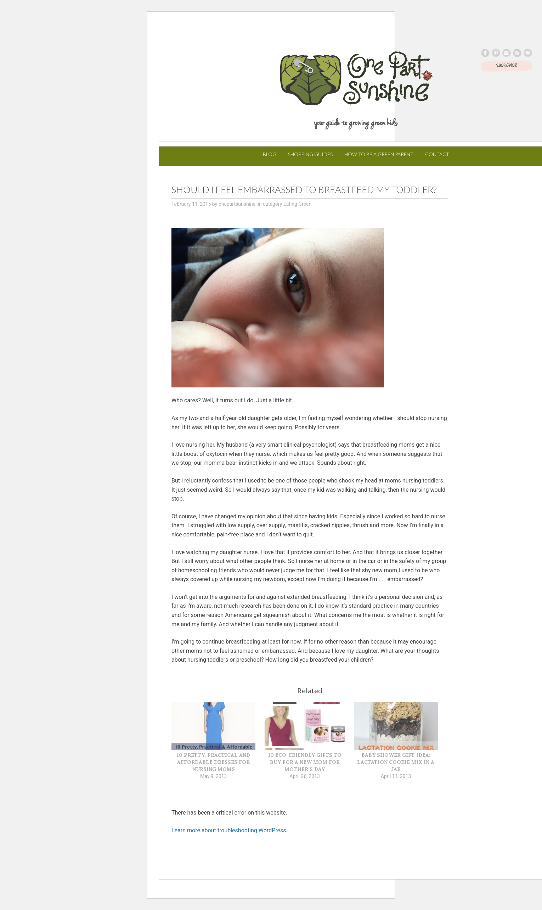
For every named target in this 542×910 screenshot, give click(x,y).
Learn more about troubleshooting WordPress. (229, 830)
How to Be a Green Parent (378, 154)
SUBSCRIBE (506, 66)
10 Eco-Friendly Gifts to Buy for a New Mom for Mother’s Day (304, 762)
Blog (269, 154)
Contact (437, 154)
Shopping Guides (310, 154)
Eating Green (297, 204)
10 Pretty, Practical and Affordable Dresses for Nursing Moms (213, 762)
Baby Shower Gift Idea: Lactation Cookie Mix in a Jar (395, 762)
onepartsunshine (237, 204)
